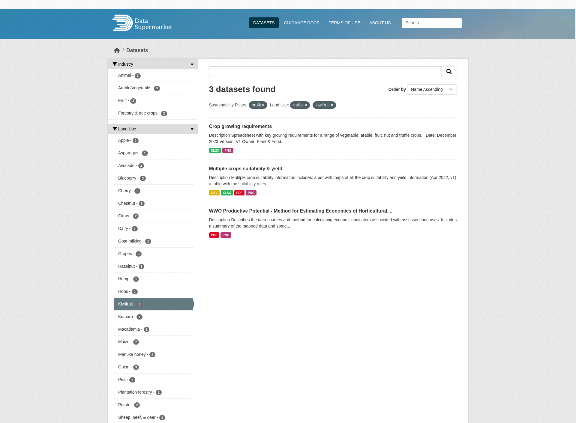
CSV (214, 193)
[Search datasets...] (432, 23)
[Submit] (449, 71)
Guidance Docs (301, 22)
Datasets (264, 22)
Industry (123, 64)
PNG (227, 150)
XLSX (215, 150)
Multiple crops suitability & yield (245, 168)
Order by (397, 89)
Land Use (124, 129)
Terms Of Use (344, 22)
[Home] (117, 50)
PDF (239, 193)
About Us (380, 22)
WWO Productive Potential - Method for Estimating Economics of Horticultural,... (301, 210)
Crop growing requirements (240, 126)
